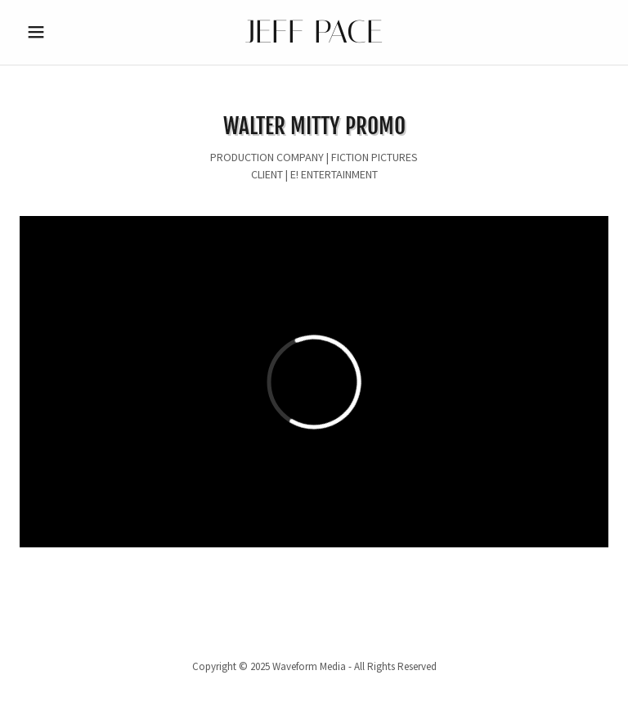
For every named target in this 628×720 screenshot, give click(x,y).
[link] (314, 38)
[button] (64, 32)
